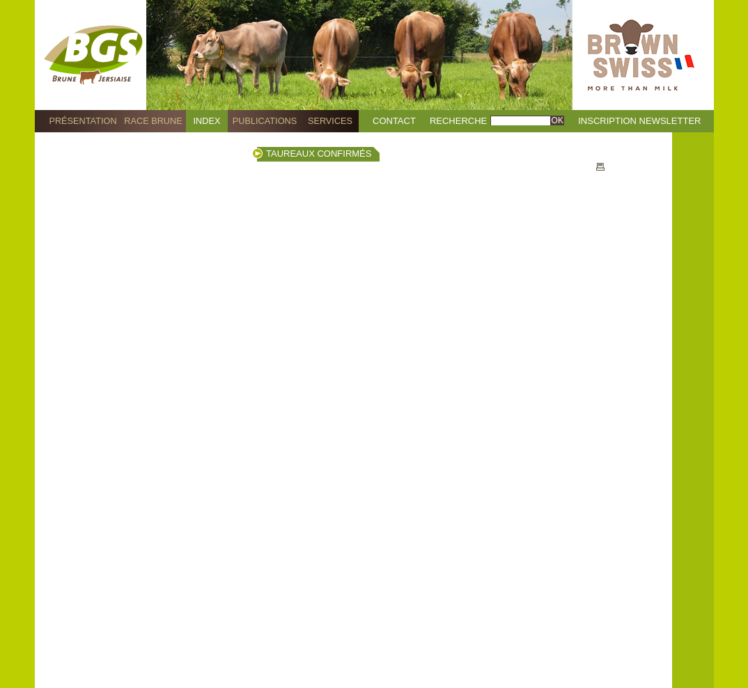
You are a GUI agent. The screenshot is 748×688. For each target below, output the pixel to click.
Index (207, 121)
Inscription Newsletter (639, 121)
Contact (394, 121)
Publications (265, 121)
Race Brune (153, 121)
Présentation (82, 121)
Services (330, 121)
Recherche (458, 121)
